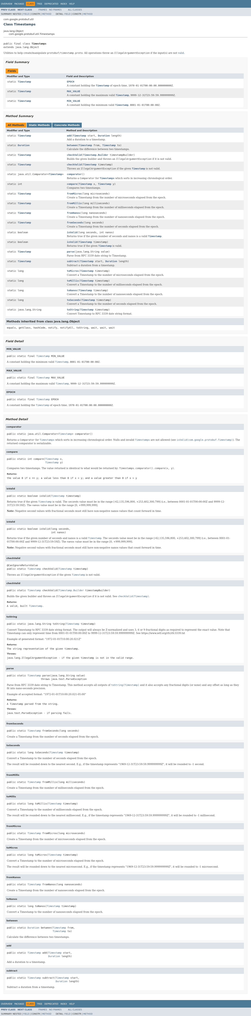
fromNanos (73, 213)
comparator (74, 174)
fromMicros (74, 193)
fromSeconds (75, 222)
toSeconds (73, 300)
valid (181, 53)
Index (64, 4)
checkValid (74, 155)
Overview (6, 4)
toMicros (73, 271)
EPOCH (70, 81)
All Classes (75, 10)
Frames (43, 10)
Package (19, 4)
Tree (39, 4)
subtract (73, 261)
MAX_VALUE (73, 91)
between (72, 145)
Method (46, 14)
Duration (104, 135)
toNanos (72, 290)
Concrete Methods (67, 125)
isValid (72, 232)
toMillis (73, 280)
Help (72, 4)
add (69, 135)
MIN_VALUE (73, 101)
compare (72, 184)
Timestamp (24, 81)
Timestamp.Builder (95, 155)
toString (73, 309)
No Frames (55, 10)
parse (70, 251)
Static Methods (39, 125)
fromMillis (74, 203)
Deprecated (51, 4)
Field (26, 14)
